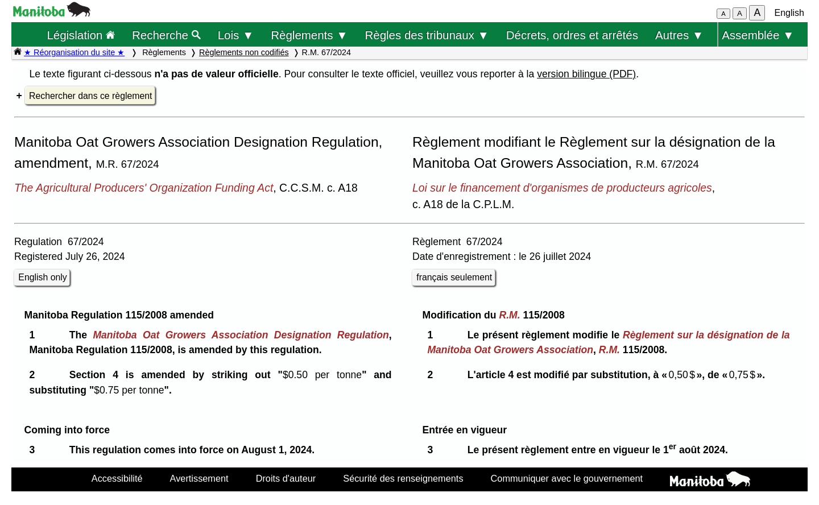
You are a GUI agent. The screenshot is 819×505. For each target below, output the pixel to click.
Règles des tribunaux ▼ (427, 35)
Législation (81, 35)
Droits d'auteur (286, 478)
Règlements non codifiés (244, 52)
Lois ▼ (236, 35)
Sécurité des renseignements (403, 478)
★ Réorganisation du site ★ (74, 52)
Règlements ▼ (309, 35)
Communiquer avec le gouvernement (567, 478)
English (789, 13)
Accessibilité (117, 478)
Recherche (166, 35)
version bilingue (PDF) (586, 74)
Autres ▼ (679, 35)
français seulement (454, 277)
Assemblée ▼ (758, 35)
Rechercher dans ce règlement (90, 96)
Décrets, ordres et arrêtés (572, 35)
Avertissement (199, 478)
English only (42, 277)
